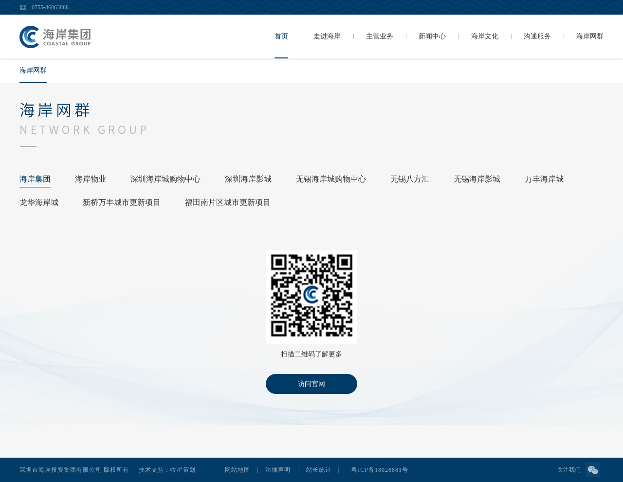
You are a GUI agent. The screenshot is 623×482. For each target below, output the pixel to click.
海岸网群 (33, 70)
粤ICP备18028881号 (379, 469)
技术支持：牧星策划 (167, 469)
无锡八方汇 (409, 179)
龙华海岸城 (38, 202)
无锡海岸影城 (477, 179)
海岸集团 (35, 179)
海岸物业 (90, 179)
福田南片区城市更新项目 (228, 202)
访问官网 (311, 384)
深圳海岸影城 (248, 179)
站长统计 (318, 469)
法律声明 (278, 469)
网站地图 (237, 469)
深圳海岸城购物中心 (165, 179)
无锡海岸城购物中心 (331, 179)
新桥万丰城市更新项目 (122, 202)
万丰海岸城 (544, 179)
